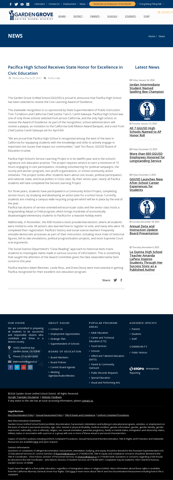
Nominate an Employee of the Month (112, 3)
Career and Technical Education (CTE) (101, 339)
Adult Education (99, 332)
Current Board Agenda (63, 367)
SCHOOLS (115, 16)
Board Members (59, 357)
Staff (134, 338)
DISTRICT (80, 16)
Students (136, 333)
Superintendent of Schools (65, 343)
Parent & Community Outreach (101, 366)
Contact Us (54, 4)
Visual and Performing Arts (105, 382)
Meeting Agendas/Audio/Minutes (61, 373)
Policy (21, 415)
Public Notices (139, 352)
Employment (69, 4)
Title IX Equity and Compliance (80, 415)
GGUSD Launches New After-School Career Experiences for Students (146, 184)
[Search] (162, 16)
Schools (95, 351)
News (82, 4)
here (35, 441)
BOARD (64, 16)
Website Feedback (52, 397)
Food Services (98, 346)
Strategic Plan (58, 338)
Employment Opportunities (65, 333)
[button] (10, 4)
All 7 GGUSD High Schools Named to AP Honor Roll (145, 131)
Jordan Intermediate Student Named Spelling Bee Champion (147, 88)
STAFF (149, 16)
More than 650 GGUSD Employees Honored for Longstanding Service (147, 157)
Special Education (100, 377)
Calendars (39, 4)
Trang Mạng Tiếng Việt (150, 4)
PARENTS (97, 16)
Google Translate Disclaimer (23, 397)
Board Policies (58, 362)
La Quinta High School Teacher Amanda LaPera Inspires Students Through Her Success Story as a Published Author (146, 261)
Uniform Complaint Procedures (113, 415)
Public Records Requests (104, 372)
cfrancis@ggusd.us (87, 456)
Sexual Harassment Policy (49, 415)
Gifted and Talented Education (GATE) (106, 357)
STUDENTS (132, 16)
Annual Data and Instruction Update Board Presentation (144, 229)
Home (151, 36)
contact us (87, 400)
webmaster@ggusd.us (25, 361)
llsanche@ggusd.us (66, 453)
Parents (136, 329)
